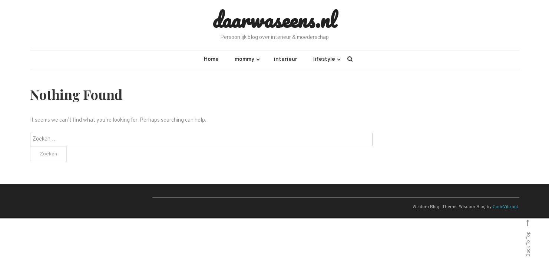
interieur (285, 59)
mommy (244, 59)
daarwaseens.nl (274, 20)
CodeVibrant (505, 207)
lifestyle (324, 59)
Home (211, 59)
